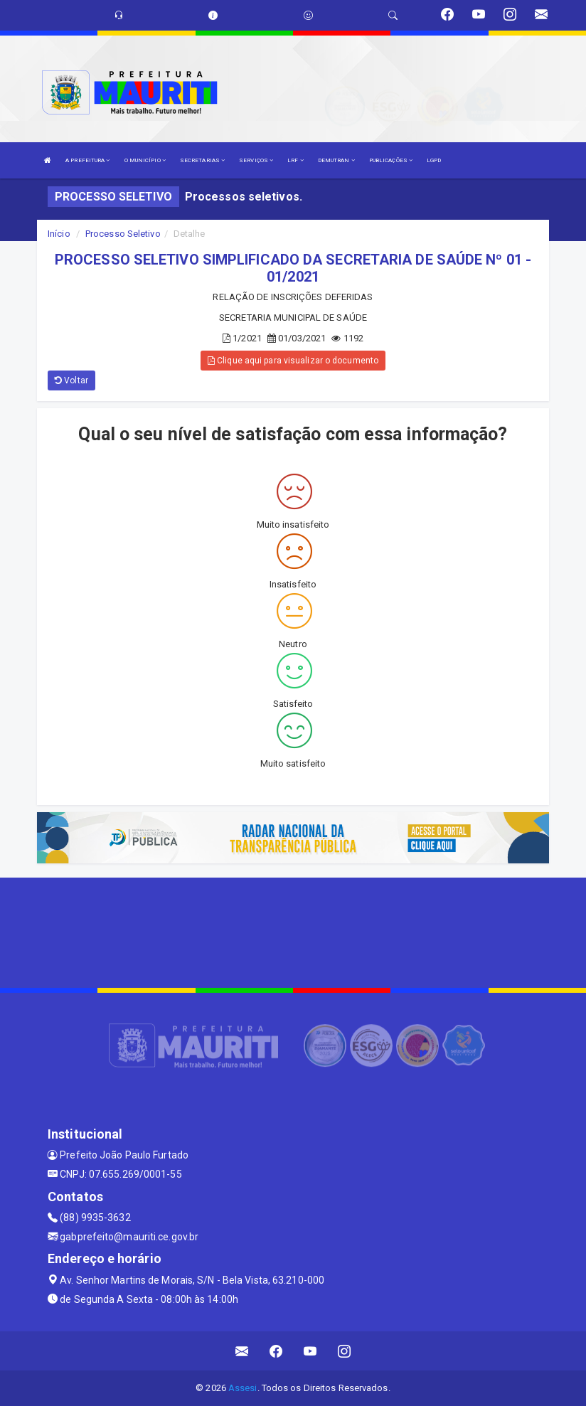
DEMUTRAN (336, 160)
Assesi (242, 1388)
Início (59, 233)
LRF (295, 160)
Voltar (71, 380)
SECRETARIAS (202, 160)
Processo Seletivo (123, 233)
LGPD (434, 160)
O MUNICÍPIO (145, 160)
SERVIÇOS (256, 160)
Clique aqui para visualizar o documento (293, 361)
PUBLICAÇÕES (390, 160)
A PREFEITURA (87, 160)
